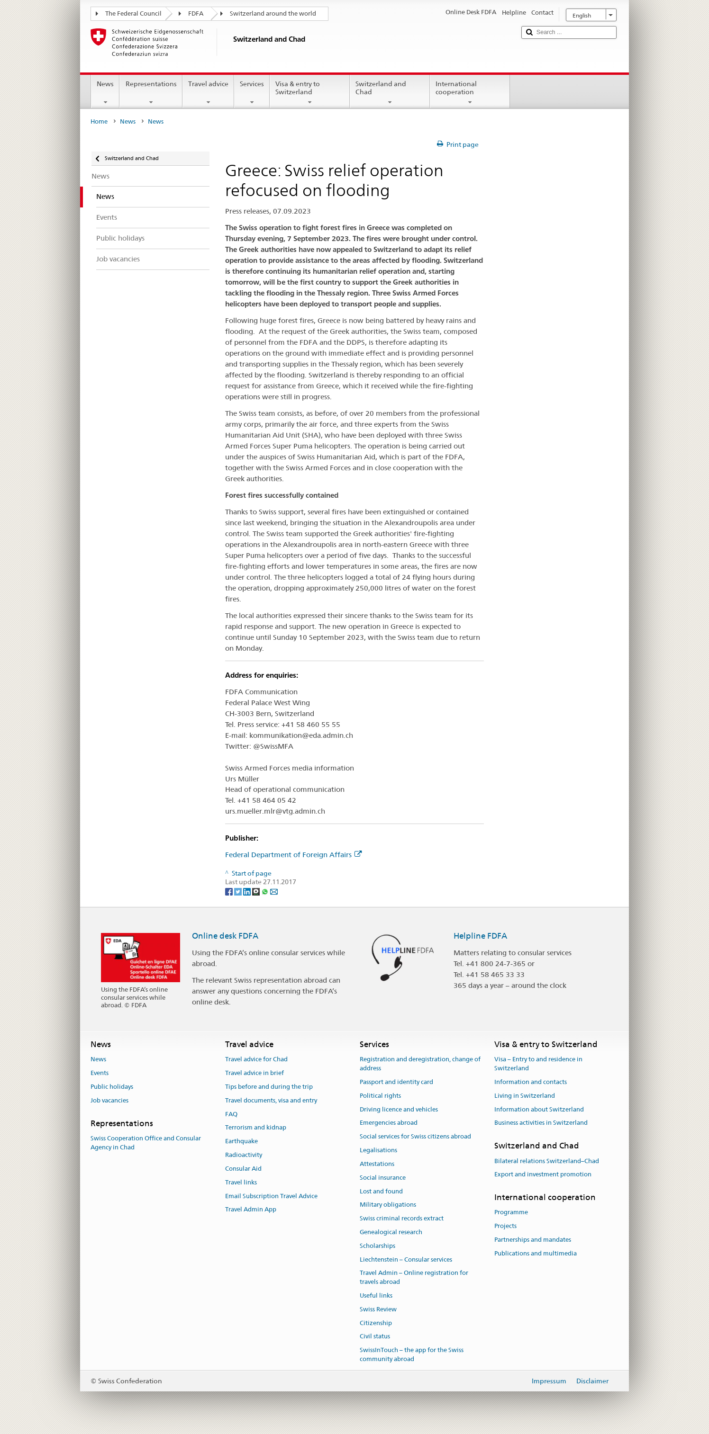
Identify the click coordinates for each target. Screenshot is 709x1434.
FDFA (195, 13)
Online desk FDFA (225, 936)
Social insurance (383, 1177)
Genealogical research (391, 1232)
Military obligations (388, 1205)
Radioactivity (243, 1154)
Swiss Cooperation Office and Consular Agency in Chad (146, 1143)
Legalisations (378, 1150)
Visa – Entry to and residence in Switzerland (538, 1064)
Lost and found (381, 1191)
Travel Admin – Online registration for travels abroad (414, 1278)
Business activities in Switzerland (541, 1123)
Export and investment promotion (542, 1174)
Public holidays (112, 1086)
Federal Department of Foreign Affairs (293, 854)
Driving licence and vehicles (399, 1109)
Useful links (376, 1295)
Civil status (375, 1336)
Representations (151, 93)
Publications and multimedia (535, 1253)
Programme (511, 1212)
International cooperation (469, 93)
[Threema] (256, 891)
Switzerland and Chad (389, 93)
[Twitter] (238, 891)
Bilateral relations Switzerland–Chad (546, 1161)
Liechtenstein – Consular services (406, 1259)
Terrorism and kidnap (255, 1127)
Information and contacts (530, 1081)
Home (99, 121)
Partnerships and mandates (532, 1239)
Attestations (377, 1163)
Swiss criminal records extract (402, 1218)
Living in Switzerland (524, 1095)
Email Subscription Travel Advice (271, 1196)
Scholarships (377, 1245)
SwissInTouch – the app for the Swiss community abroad (412, 1355)
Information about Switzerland (539, 1109)
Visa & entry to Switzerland (309, 93)
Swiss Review (378, 1309)
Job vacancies (109, 1100)
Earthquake (241, 1141)
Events (100, 1072)
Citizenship (376, 1322)
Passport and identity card (396, 1081)
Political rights (380, 1095)
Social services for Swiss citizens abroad (415, 1136)
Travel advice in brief (254, 1072)
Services (252, 93)
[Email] (274, 891)
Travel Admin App (250, 1209)
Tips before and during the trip (269, 1086)
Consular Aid (243, 1168)
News (105, 93)
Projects (505, 1226)
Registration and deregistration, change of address (420, 1064)
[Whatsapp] (265, 891)
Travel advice (208, 93)
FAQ (231, 1114)
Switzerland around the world (273, 13)
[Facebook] (229, 891)
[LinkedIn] (247, 891)
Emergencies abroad (389, 1123)
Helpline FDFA (480, 936)
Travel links (241, 1182)
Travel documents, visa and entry (271, 1100)
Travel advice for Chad (256, 1059)
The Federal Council (133, 13)
